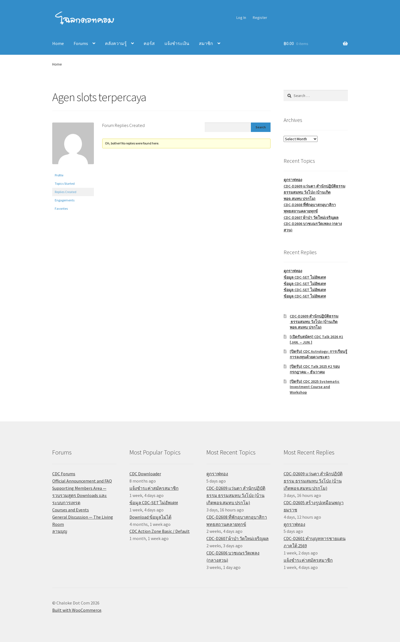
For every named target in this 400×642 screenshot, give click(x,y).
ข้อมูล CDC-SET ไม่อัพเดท (305, 277)
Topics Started (65, 183)
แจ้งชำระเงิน (176, 43)
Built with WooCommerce (76, 610)
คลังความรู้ (116, 43)
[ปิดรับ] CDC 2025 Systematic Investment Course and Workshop (314, 387)
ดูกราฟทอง (293, 179)
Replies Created (65, 192)
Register (260, 17)
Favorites (61, 208)
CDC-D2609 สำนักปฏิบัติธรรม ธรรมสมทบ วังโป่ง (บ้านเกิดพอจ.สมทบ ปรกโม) (314, 322)
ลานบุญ (59, 531)
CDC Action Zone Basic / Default (159, 531)
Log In (241, 17)
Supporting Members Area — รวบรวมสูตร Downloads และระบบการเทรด (79, 495)
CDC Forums (63, 473)
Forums (81, 43)
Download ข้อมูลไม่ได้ (150, 517)
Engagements (64, 200)
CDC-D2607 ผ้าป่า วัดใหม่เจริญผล (311, 217)
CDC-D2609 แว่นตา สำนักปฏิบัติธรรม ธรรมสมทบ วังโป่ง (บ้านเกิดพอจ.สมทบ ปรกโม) (314, 192)
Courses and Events (70, 510)
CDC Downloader (145, 473)
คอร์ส (149, 43)
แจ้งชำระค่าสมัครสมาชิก (154, 488)
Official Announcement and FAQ (82, 481)
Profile (59, 175)
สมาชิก (206, 43)
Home (58, 43)
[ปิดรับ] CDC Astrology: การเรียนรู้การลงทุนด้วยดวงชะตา (318, 354)
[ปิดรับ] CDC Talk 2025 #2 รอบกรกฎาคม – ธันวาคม (315, 369)
